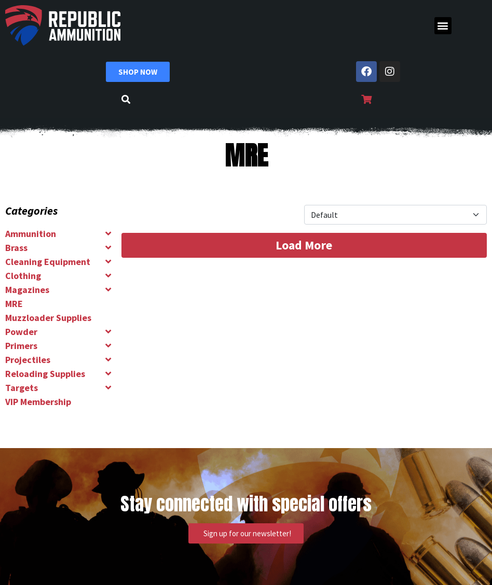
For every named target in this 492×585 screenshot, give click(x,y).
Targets (21, 388)
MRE (14, 304)
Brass (16, 248)
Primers (21, 346)
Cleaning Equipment (47, 262)
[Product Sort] (395, 215)
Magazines (27, 290)
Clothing (23, 276)
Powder (21, 332)
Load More (304, 245)
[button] (443, 25)
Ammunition (30, 234)
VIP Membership (38, 402)
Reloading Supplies (45, 374)
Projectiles (27, 360)
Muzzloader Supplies (48, 318)
